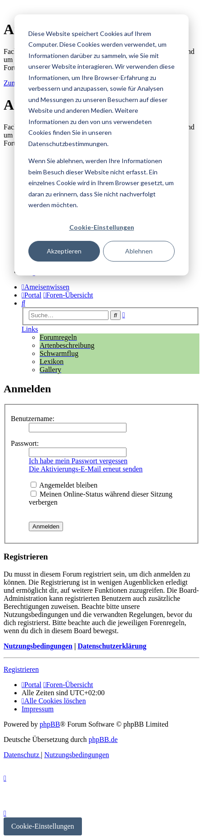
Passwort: (25, 443)
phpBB (50, 724)
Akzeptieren (64, 251)
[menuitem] (23, 303)
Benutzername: (32, 418)
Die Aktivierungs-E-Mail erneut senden (86, 469)
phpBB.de (103, 739)
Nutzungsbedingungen (38, 646)
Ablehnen (139, 251)
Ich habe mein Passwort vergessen (78, 461)
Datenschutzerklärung (111, 646)
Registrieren (21, 669)
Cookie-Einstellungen (101, 227)
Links (30, 329)
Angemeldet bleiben (64, 485)
